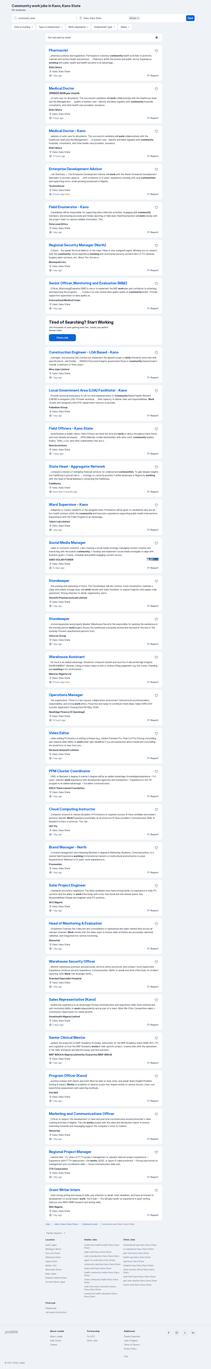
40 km (135, 18)
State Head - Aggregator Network (77, 475)
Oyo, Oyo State (52, 1261)
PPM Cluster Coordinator (69, 779)
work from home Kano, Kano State (139, 1284)
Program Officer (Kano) (68, 1084)
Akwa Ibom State (53, 1277)
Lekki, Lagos (51, 1253)
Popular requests (56, 1241)
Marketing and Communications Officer (81, 1122)
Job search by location (56, 1320)
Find (190, 18)
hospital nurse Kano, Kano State (138, 1273)
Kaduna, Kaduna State (56, 1286)
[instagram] (177, 1333)
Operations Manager (66, 703)
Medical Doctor (61, 88)
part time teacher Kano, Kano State (140, 1289)
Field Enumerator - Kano (69, 207)
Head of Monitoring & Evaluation (75, 931)
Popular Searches (132, 1336)
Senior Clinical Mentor (67, 1046)
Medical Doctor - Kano (67, 131)
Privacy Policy (130, 1348)
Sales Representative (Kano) (72, 1008)
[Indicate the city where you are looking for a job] (109, 18)
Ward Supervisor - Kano (68, 513)
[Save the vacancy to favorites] (156, 51)
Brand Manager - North (68, 855)
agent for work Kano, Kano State (99, 1268)
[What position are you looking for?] (44, 18)
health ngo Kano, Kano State (137, 1265)
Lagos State (51, 1269)
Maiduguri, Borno (53, 1257)
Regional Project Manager (70, 1160)
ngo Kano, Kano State (133, 1269)
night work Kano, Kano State (97, 1260)
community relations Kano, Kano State (102, 1272)
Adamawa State (53, 1265)
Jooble (22, 1363)
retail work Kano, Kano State (97, 1276)
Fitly (126, 1356)
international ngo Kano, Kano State (139, 1253)
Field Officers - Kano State (71, 436)
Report (152, 75)
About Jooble (56, 1336)
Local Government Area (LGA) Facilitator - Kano (88, 398)
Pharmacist (58, 50)
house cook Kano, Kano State (137, 1293)
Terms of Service (132, 1344)
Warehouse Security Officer (72, 969)
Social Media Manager (67, 551)
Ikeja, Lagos (50, 1282)
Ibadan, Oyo (50, 1273)
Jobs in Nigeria (131, 1340)
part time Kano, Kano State (136, 1261)
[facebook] (168, 1333)
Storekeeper (59, 589)
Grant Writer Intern (64, 1198)
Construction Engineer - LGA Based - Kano (84, 360)
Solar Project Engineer (67, 893)
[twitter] (185, 1333)
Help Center (55, 1340)
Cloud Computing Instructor (72, 817)
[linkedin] (193, 1333)
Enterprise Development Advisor (75, 169)
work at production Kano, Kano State (101, 1264)
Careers (53, 1344)
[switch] (157, 37)
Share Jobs (92, 1340)
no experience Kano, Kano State (138, 1257)
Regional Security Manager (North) (77, 245)
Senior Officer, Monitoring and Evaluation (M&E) (88, 283)
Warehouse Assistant (67, 665)
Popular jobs (50, 1316)
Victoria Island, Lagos (55, 1290)
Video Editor (59, 741)
